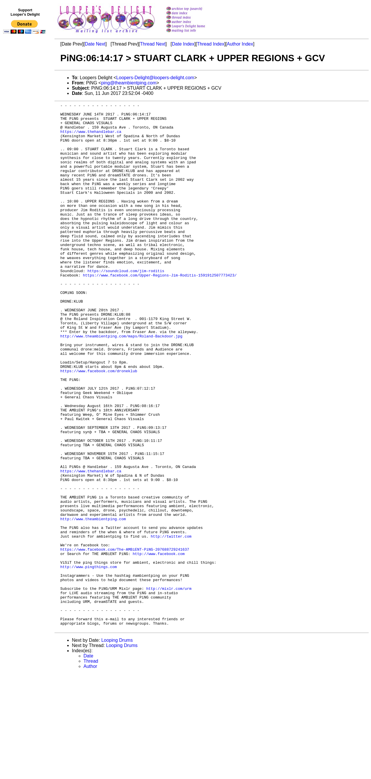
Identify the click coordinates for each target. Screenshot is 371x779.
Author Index (240, 43)
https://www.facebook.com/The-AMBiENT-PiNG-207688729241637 (124, 638)
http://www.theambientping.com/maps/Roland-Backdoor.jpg (121, 383)
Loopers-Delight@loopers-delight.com (155, 77)
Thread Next (153, 43)
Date (88, 761)
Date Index (183, 43)
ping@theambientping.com (129, 82)
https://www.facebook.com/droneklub (98, 424)
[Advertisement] (25, 156)
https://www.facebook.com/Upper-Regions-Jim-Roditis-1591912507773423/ (160, 309)
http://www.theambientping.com (93, 602)
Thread (90, 766)
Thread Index (210, 43)
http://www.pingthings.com (88, 659)
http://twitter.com (171, 623)
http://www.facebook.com (159, 644)
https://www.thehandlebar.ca (90, 137)
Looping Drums (117, 745)
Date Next (95, 43)
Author (90, 771)
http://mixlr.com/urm (168, 685)
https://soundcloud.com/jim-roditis (126, 304)
